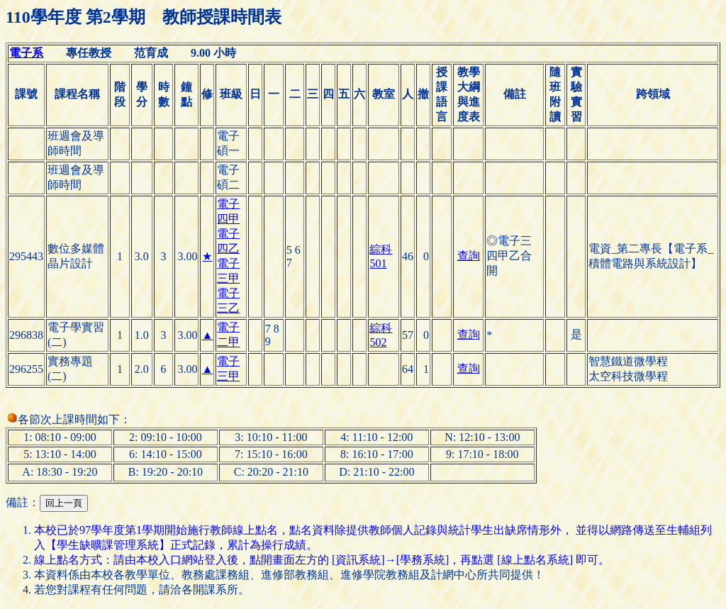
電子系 (26, 53)
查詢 (468, 256)
